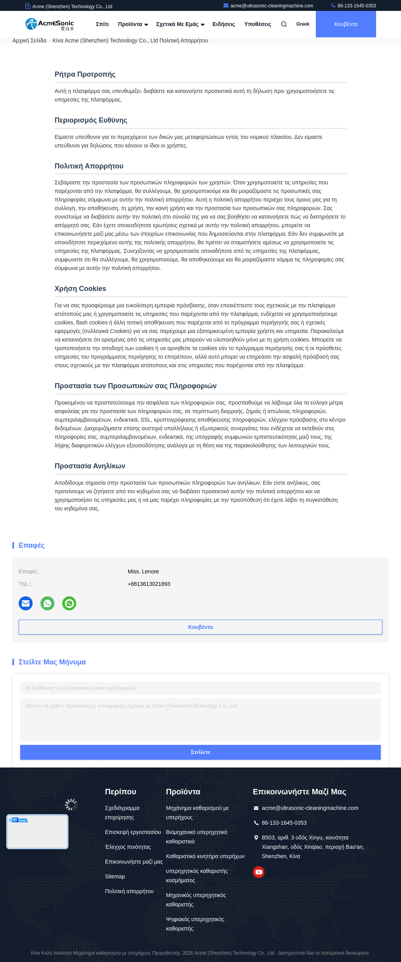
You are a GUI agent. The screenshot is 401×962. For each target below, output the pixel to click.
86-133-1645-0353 (353, 6)
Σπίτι (102, 24)
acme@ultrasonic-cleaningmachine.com (269, 6)
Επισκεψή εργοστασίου (133, 832)
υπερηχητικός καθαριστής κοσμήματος (197, 875)
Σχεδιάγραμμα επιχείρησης (122, 812)
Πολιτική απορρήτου (129, 891)
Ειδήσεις (223, 24)
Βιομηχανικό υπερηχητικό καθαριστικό (196, 837)
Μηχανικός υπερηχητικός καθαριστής (196, 900)
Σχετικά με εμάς (179, 24)
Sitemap (115, 876)
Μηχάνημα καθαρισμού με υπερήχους (197, 812)
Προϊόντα (132, 24)
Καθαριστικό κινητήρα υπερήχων (205, 856)
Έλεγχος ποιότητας (128, 847)
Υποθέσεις (257, 24)
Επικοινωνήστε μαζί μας (134, 862)
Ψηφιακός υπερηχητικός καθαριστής (195, 924)
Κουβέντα (345, 24)
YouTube (258, 872)
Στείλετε (200, 752)
